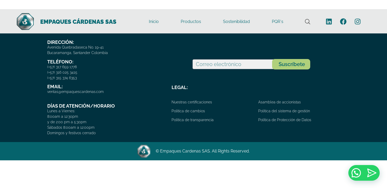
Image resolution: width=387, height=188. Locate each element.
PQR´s (277, 21)
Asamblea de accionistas (279, 102)
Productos (191, 21)
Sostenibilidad (236, 21)
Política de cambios (188, 111)
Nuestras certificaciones (192, 102)
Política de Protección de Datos (284, 120)
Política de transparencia (193, 120)
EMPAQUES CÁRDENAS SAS (78, 21)
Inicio (154, 21)
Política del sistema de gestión (284, 111)
